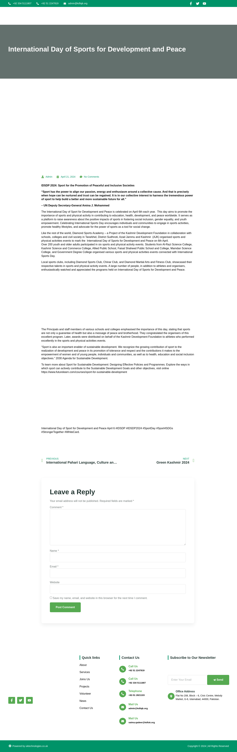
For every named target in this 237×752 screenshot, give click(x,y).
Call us (133, 666)
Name (54, 551)
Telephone (135, 691)
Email (54, 566)
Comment (56, 507)
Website (55, 582)
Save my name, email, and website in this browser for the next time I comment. (100, 598)
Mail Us (133, 704)
